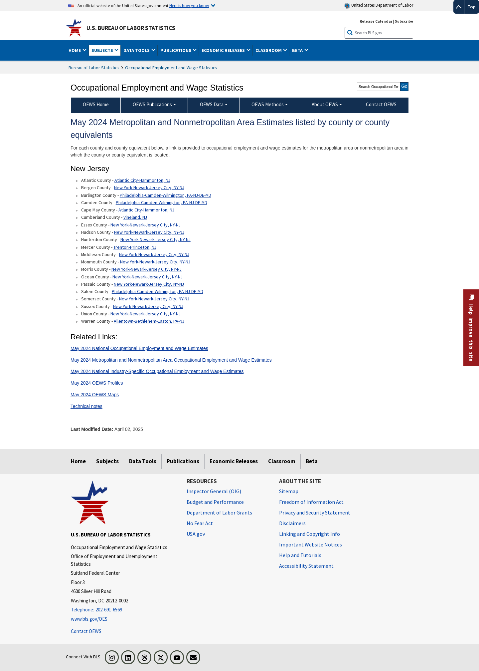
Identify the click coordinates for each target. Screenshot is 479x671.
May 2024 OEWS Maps (95, 394)
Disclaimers (292, 523)
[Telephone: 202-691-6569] (124, 610)
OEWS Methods (267, 104)
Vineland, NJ (135, 217)
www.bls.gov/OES (89, 619)
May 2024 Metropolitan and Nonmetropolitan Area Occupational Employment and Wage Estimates (171, 360)
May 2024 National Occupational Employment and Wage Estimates (139, 348)
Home (78, 461)
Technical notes (86, 406)
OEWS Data (212, 104)
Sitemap (288, 491)
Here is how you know (189, 5)
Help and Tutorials (300, 555)
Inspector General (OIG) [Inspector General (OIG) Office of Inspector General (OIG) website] (214, 491)
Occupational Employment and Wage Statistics (171, 68)
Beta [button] (298, 50)
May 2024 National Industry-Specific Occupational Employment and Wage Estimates (157, 371)
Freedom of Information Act (311, 502)
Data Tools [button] (137, 50)
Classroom (281, 461)
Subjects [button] (102, 50)
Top (471, 7)
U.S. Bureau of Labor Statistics (130, 28)
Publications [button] (176, 50)
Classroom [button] (269, 50)
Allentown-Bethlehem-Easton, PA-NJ (149, 321)
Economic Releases (234, 461)
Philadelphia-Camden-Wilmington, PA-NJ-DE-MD (165, 195)
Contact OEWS (86, 631)
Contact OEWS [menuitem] (381, 104)
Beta (312, 461)
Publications (183, 461)
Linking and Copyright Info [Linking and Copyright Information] (309, 533)
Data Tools (142, 461)
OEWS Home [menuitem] (96, 104)
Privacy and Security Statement (314, 512)
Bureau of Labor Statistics (94, 68)
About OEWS (325, 104)
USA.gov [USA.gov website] (196, 533)
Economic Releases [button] (224, 50)
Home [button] (75, 50)
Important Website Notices (310, 544)
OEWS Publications (152, 104)
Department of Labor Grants (219, 512)
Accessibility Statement (306, 565)
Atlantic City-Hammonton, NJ (142, 180)
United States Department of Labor (378, 5)
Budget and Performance (215, 502)
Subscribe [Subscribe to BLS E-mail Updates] (404, 21)
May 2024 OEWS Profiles (97, 383)
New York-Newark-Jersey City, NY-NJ (149, 187)
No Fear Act (200, 523)
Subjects (107, 461)
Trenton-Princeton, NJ (134, 247)
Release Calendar (376, 21)
